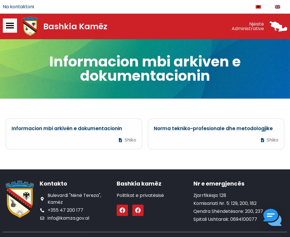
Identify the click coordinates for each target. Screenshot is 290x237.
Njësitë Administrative (248, 26)
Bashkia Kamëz (75, 26)
